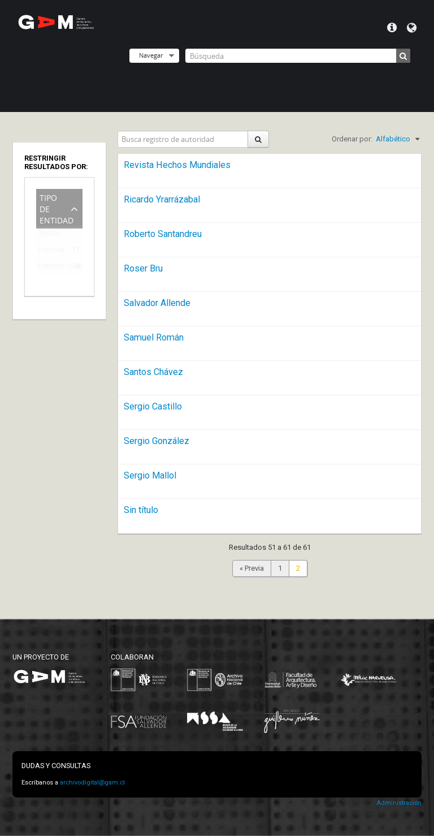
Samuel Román (154, 337)
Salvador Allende (157, 303)
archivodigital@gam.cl (92, 782)
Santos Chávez (153, 372)
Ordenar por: (352, 139)
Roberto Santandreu (163, 234)
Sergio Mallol (150, 475)
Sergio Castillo (153, 406)
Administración (399, 803)
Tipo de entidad (56, 208)
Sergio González (156, 441)
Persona (51, 251)
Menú (392, 28)
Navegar (151, 55)
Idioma (412, 28)
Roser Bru (143, 268)
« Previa (252, 568)
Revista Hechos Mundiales (177, 165)
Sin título (141, 510)
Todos (48, 235)
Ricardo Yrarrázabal (162, 199)
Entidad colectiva (51, 268)
